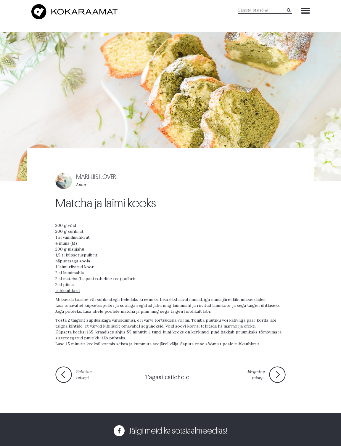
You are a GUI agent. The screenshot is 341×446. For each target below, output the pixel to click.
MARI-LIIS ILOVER (96, 177)
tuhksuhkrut (67, 290)
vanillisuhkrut (76, 237)
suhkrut (75, 231)
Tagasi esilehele (167, 377)
